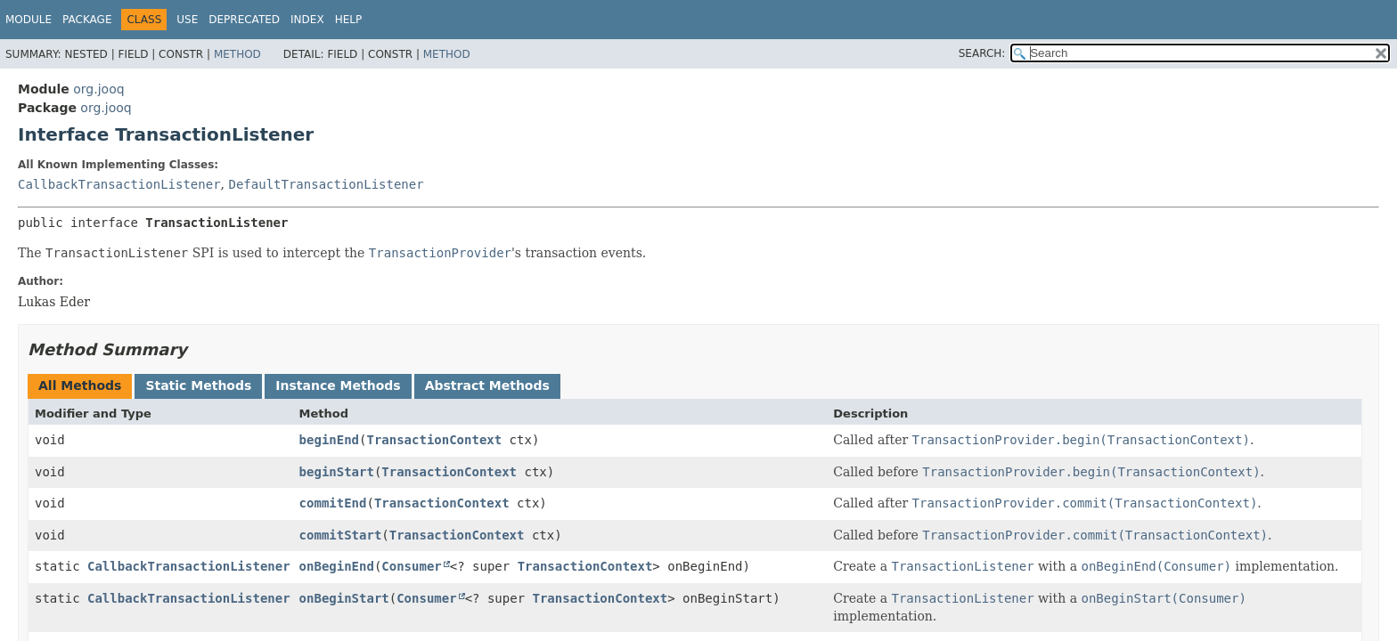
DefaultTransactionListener (325, 184)
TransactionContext (434, 440)
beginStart (336, 472)
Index (307, 19)
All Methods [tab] (79, 385)
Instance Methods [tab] (337, 385)
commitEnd (333, 503)
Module (28, 19)
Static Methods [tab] (198, 385)
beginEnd (329, 440)
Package (86, 19)
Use (187, 19)
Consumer (411, 566)
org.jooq (98, 89)
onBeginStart (344, 598)
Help (349, 19)
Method (237, 54)
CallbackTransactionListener (119, 184)
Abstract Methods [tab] (487, 385)
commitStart (340, 535)
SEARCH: (982, 53)
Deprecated (244, 19)
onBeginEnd (336, 566)
